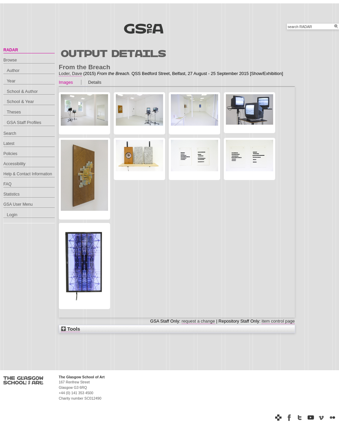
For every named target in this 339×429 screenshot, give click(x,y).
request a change (198, 321)
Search (9, 133)
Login (12, 214)
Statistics (11, 194)
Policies (10, 153)
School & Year (20, 101)
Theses (14, 112)
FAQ (7, 184)
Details (94, 82)
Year (11, 80)
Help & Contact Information (27, 174)
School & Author (22, 91)
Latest (9, 143)
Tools (70, 329)
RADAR (10, 50)
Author (13, 70)
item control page (278, 321)
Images (66, 82)
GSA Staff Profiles (24, 122)
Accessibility (14, 163)
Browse (10, 60)
